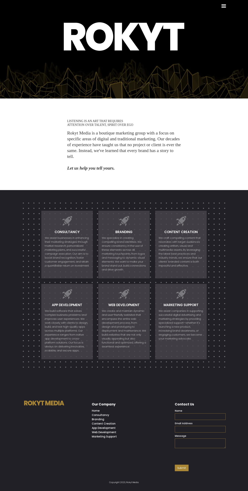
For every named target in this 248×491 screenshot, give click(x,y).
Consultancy (100, 415)
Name (178, 410)
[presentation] (201, 456)
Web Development (104, 432)
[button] (223, 6)
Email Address (184, 423)
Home (96, 410)
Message (180, 436)
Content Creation (104, 423)
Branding (98, 419)
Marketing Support (104, 436)
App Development (104, 428)
